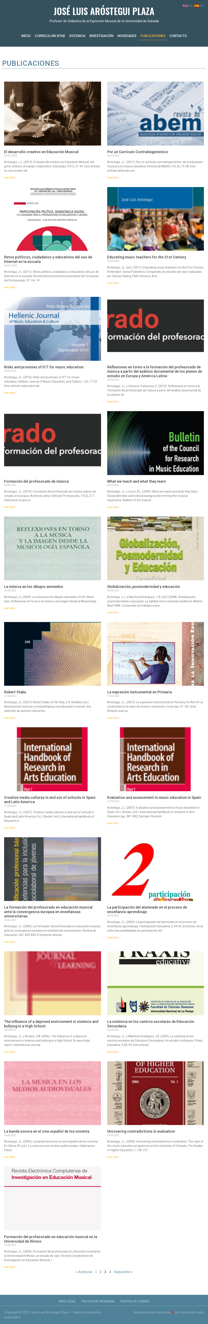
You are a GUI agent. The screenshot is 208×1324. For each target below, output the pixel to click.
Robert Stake (15, 692)
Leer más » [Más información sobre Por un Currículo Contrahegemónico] (113, 177)
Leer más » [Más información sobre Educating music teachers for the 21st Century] (113, 283)
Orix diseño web (192, 1312)
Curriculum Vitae (50, 36)
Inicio (26, 36)
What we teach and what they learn (136, 481)
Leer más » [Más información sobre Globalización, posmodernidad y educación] (113, 612)
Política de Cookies (135, 1301)
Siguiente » (123, 1272)
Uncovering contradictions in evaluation (141, 1131)
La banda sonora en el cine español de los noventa (46, 1131)
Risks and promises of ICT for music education (44, 367)
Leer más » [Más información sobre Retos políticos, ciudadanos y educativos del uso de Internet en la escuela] (10, 287)
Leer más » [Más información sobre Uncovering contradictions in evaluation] (113, 1157)
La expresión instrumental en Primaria (139, 692)
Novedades (126, 36)
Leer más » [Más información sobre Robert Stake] (10, 717)
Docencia (77, 36)
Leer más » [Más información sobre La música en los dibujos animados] (10, 608)
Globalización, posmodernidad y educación (143, 586)
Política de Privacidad (98, 1301)
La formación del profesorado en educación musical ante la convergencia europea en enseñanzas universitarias (48, 911)
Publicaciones (153, 36)
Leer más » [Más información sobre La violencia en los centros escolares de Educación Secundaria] (113, 1051)
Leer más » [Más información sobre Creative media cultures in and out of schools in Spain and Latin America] (10, 827)
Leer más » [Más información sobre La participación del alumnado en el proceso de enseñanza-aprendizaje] (113, 937)
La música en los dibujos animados (33, 586)
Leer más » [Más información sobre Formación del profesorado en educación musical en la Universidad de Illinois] (10, 1267)
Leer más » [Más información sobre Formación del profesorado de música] (10, 507)
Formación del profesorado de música (36, 481)
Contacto (178, 36)
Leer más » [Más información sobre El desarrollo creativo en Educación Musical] (10, 177)
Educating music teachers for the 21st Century (146, 257)
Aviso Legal (67, 1301)
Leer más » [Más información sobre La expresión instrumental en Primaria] (113, 717)
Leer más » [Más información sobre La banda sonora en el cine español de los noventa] (10, 1157)
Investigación (101, 36)
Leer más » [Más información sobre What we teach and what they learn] (113, 507)
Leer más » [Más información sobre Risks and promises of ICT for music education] (10, 392)
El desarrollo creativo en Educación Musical (41, 152)
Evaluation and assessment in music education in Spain (154, 797)
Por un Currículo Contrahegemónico (137, 152)
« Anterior (84, 1272)
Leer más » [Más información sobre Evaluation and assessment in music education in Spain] (113, 823)
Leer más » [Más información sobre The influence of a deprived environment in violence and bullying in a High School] (10, 1051)
